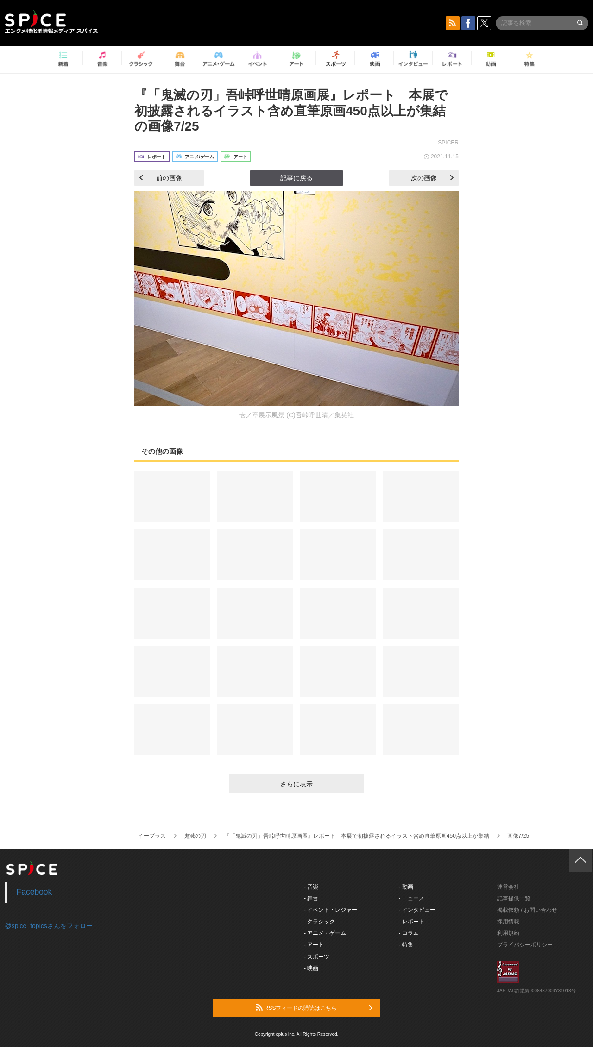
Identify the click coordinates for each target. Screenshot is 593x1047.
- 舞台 (311, 898)
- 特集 (406, 944)
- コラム (409, 933)
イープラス (152, 836)
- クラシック (319, 921)
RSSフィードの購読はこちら (314, 1007)
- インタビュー (417, 910)
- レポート (411, 921)
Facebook (34, 892)
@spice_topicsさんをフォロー (49, 925)
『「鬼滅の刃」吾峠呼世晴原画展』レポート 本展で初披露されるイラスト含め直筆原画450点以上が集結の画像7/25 (291, 110)
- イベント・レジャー (330, 910)
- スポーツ (316, 956)
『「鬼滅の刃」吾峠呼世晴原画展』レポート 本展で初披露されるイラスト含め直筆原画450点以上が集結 (356, 836)
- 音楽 (311, 887)
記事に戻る (296, 178)
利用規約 (508, 933)
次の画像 (432, 178)
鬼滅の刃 (195, 836)
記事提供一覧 (513, 898)
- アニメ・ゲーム (325, 933)
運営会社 (508, 887)
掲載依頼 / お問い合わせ (527, 910)
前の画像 (160, 178)
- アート (314, 944)
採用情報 (508, 921)
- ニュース (411, 898)
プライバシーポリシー (525, 944)
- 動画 (406, 887)
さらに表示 (296, 784)
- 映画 (311, 968)
